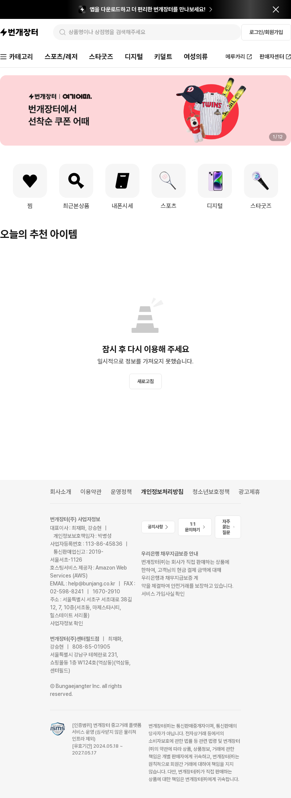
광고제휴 (249, 491)
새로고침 (145, 381)
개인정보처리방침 (162, 491)
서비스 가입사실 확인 (163, 594)
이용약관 (91, 491)
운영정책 (121, 491)
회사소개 (60, 491)
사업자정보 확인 (66, 623)
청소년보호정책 (211, 491)
